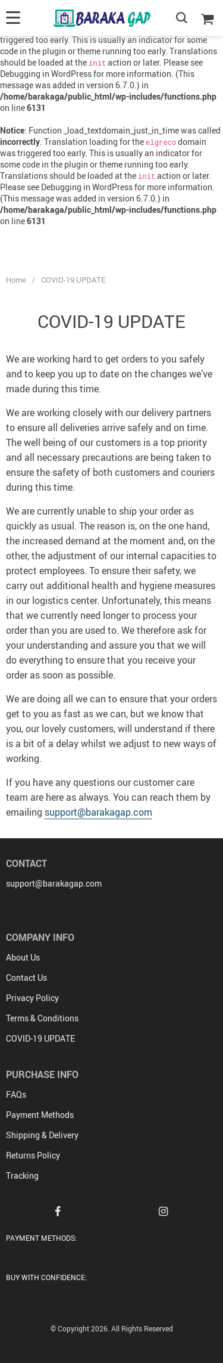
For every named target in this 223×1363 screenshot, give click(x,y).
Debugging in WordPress (46, 73)
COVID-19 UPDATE (40, 1038)
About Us (23, 957)
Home (16, 279)
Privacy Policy (32, 997)
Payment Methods (40, 1114)
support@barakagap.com (98, 812)
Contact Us (26, 977)
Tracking (22, 1175)
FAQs (16, 1094)
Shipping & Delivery (42, 1135)
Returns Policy (33, 1155)
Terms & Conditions (42, 1018)
